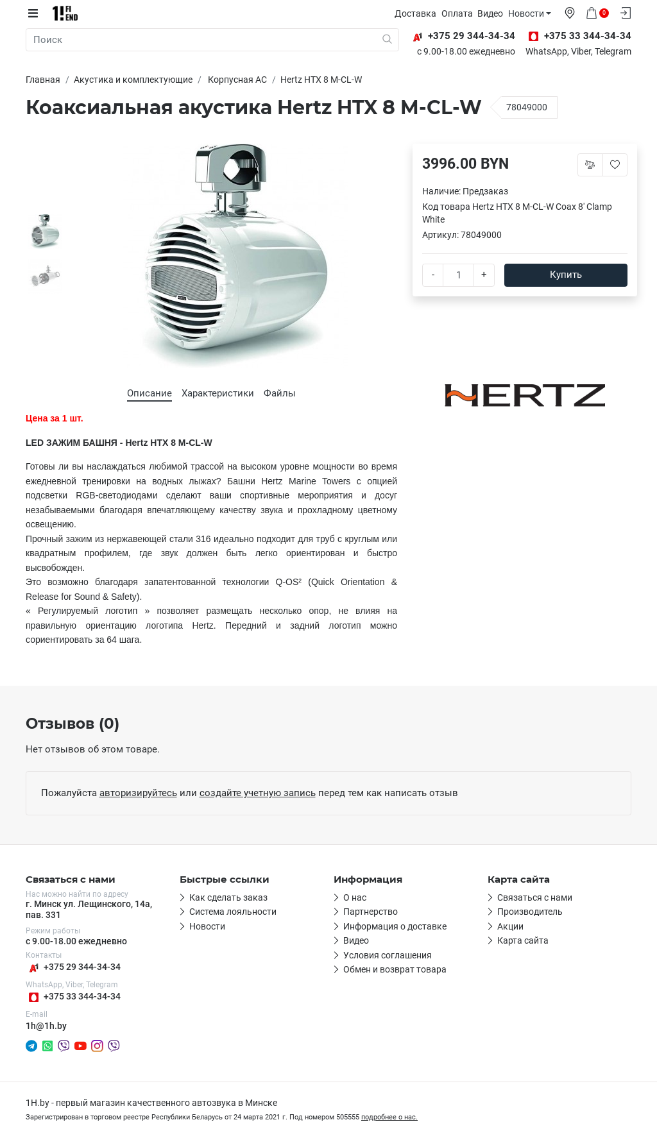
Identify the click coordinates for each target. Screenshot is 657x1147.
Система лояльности (233, 911)
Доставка (417, 13)
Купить (566, 274)
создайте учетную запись (258, 793)
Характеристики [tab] (218, 393)
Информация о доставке (395, 926)
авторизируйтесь (138, 793)
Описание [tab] (149, 393)
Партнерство (370, 911)
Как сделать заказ (228, 897)
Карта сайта (523, 940)
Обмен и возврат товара (395, 969)
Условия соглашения (387, 955)
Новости (527, 13)
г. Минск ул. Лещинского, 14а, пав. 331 (89, 909)
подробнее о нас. (389, 1117)
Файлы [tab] (280, 393)
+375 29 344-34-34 (73, 968)
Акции (510, 926)
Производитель (530, 911)
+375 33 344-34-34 (73, 997)
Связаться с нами (534, 897)
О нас (354, 897)
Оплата (458, 13)
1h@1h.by (46, 1026)
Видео (491, 13)
